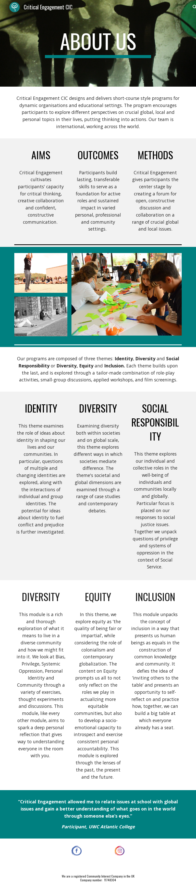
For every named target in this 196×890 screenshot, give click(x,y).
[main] (98, 43)
